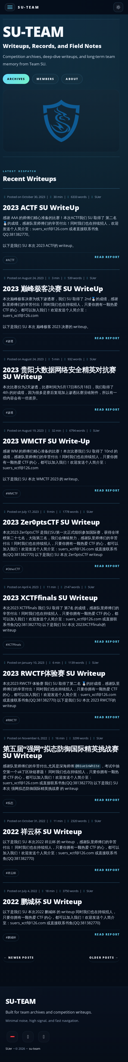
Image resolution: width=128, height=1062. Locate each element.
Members (45, 79)
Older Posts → (104, 958)
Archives (16, 79)
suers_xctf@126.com (20, 315)
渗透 (10, 341)
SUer (9, 1048)
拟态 (10, 803)
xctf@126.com (56, 228)
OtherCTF (14, 569)
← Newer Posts (19, 958)
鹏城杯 (12, 937)
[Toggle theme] (118, 7)
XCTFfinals (14, 645)
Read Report (107, 257)
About (72, 79)
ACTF (11, 260)
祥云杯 (12, 873)
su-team (34, 1048)
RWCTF (12, 720)
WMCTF (13, 493)
